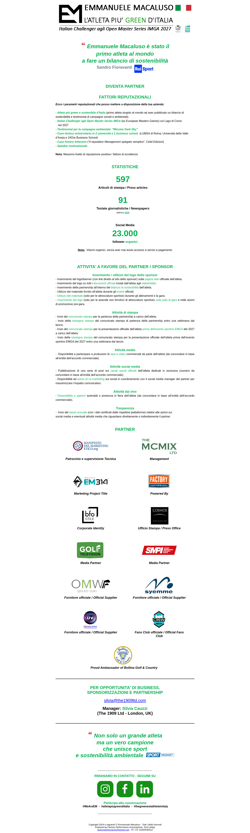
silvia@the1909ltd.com (125, 700)
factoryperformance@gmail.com (113, 829)
